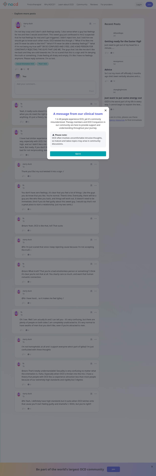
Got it (78, 153)
